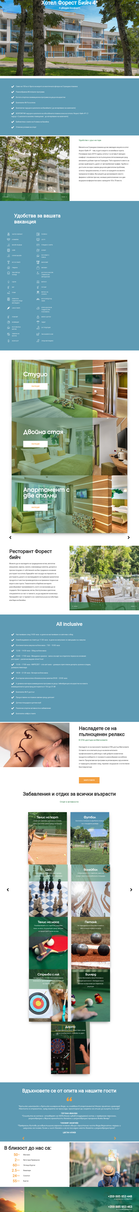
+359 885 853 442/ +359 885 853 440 (107, 1133)
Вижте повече (94, 697)
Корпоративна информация (56, 1204)
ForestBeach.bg (44, 1187)
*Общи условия (38, 1204)
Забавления (90, 1187)
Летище (98, 1187)
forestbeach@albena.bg (115, 1152)
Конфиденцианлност (22, 1204)
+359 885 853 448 (120, 1114)
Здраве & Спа (79, 1187)
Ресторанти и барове (66, 1187)
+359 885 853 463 (120, 1124)
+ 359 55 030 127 (121, 1142)
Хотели (54, 1187)
